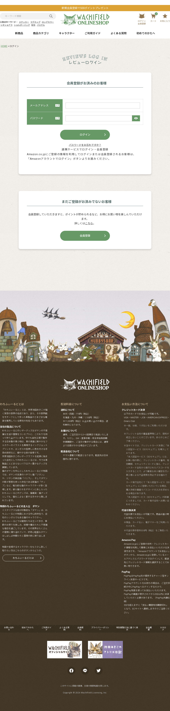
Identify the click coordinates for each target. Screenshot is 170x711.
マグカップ (35, 22)
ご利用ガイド (93, 33)
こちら (89, 223)
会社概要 (149, 628)
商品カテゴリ (41, 33)
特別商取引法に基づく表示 (127, 628)
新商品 (19, 33)
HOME (4, 46)
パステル (41, 25)
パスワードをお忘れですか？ (85, 145)
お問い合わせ (9, 628)
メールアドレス (45, 105)
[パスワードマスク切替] (136, 118)
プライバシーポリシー (100, 628)
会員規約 (80, 628)
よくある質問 (119, 33)
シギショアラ (6, 25)
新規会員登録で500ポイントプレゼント (85, 8)
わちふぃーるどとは (23, 558)
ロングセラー (48, 22)
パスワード (45, 118)
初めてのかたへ (145, 33)
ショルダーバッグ (22, 25)
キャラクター (67, 33)
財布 (33, 25)
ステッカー (24, 22)
